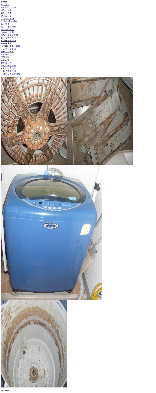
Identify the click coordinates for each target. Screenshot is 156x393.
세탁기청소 (6, 10)
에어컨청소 (6, 13)
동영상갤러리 (7, 52)
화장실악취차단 (8, 38)
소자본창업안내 (8, 71)
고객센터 (5, 57)
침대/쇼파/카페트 (9, 21)
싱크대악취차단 (8, 40)
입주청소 (5, 24)
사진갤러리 (6, 54)
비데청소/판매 (7, 18)
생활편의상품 (7, 32)
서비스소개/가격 (8, 7)
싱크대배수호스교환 (10, 46)
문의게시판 (6, 63)
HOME (4, 2)
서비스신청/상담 (8, 68)
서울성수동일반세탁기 (11, 74)
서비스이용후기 (8, 65)
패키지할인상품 (8, 27)
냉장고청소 (6, 16)
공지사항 (5, 60)
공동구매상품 (7, 29)
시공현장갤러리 (8, 49)
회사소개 (5, 5)
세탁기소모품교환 (9, 35)
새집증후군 (6, 43)
